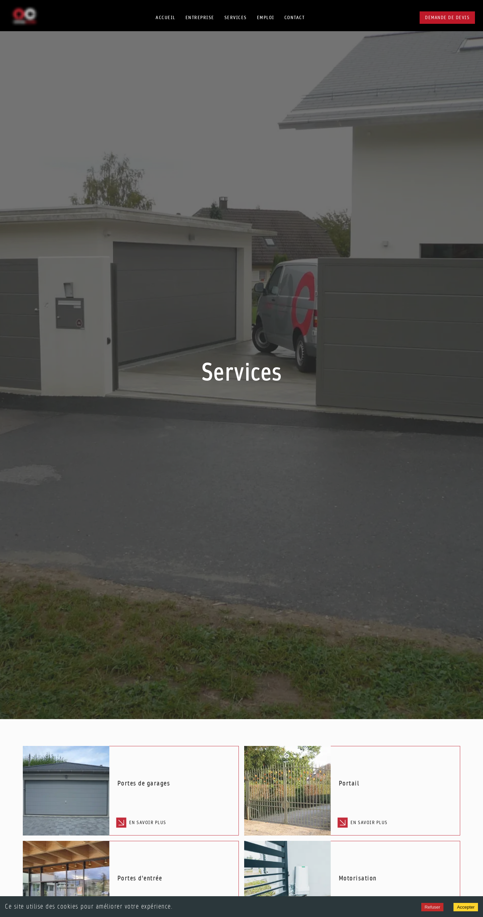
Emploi (265, 17)
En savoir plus (142, 822)
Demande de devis (447, 17)
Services (235, 17)
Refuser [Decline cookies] (432, 907)
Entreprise (199, 17)
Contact (294, 17)
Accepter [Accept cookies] (466, 907)
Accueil (165, 17)
